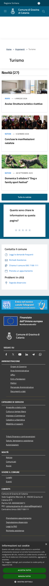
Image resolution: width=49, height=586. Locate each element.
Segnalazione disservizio (17, 522)
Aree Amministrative (19, 370)
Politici (13, 383)
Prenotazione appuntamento (18, 518)
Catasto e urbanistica (15, 419)
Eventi (9, 481)
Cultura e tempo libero (16, 411)
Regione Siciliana (11, 3)
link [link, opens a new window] (10, 565)
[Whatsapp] (40, 354)
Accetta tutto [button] (24, 570)
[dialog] (24, 564)
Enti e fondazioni (17, 378)
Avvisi (7, 98)
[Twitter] (13, 354)
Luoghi (9, 477)
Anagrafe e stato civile (16, 407)
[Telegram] (33, 354)
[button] (24, 581)
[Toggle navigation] (5, 11)
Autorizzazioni (12, 444)
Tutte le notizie (24, 197)
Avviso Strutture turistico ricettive (23, 104)
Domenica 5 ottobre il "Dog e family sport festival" (21, 180)
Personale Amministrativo (22, 387)
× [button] (46, 544)
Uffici (12, 374)
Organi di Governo (18, 366)
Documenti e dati (18, 391)
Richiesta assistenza (15, 530)
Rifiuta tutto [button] (24, 576)
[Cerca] (43, 11)
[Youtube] (19, 354)
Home (8, 49)
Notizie (8, 133)
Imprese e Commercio (15, 415)
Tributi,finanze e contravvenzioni (20, 436)
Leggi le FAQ (11, 526)
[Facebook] (6, 354)
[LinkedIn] (26, 354)
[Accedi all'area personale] (38, 3)
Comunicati (11, 461)
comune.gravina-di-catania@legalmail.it (24, 506)
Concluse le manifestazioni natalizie (19, 141)
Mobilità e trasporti (14, 423)
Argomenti (20, 49)
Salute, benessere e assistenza (19, 440)
